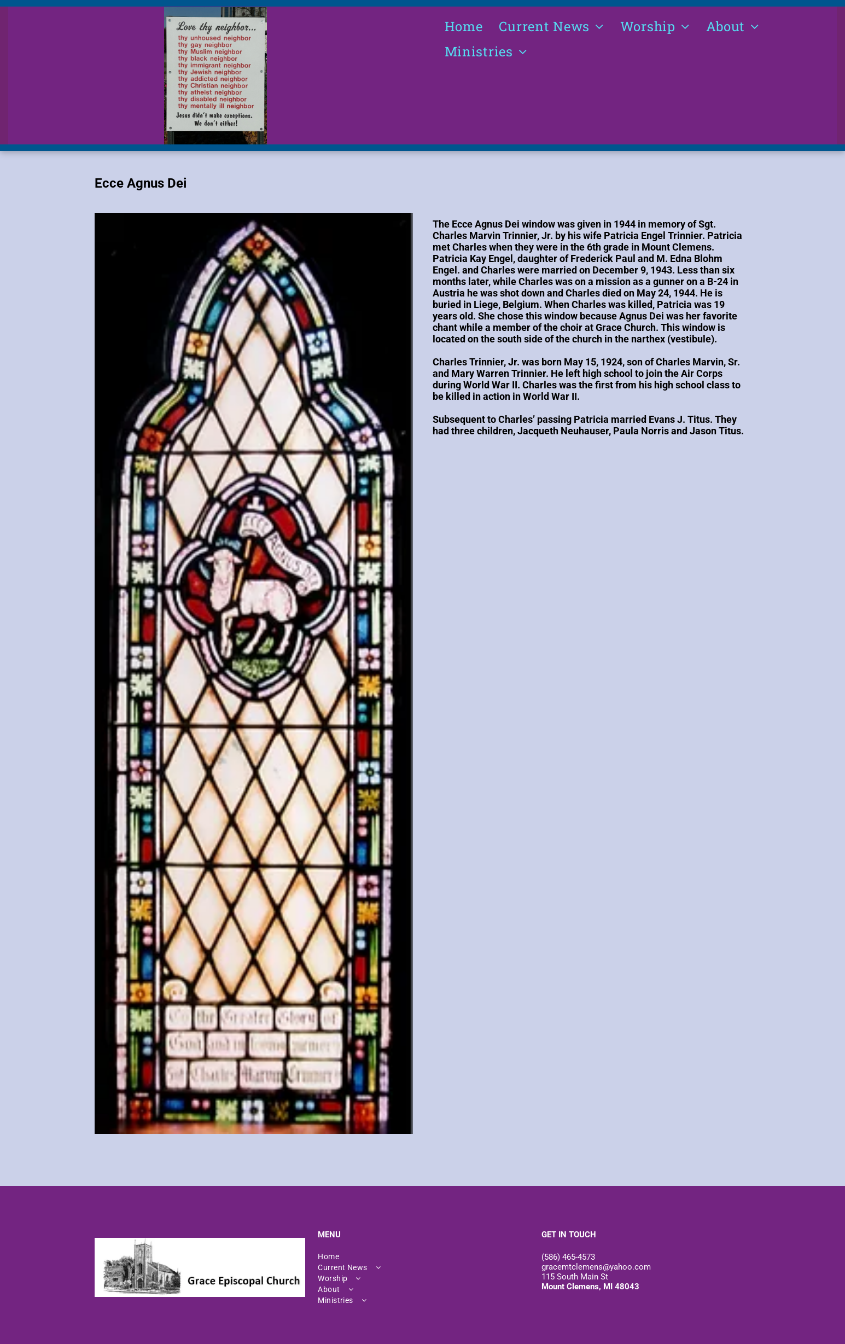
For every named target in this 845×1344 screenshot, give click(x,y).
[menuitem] (463, 26)
